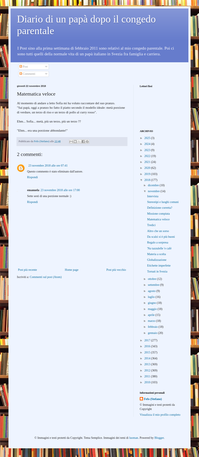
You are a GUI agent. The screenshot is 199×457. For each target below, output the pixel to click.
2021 (147, 162)
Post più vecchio (116, 269)
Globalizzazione (156, 259)
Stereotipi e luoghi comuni (163, 202)
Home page (71, 269)
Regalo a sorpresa (157, 242)
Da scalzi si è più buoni (161, 236)
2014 (147, 358)
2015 (147, 352)
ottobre (152, 279)
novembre (154, 191)
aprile (151, 315)
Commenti (27, 73)
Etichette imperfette (159, 265)
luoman (133, 437)
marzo (152, 320)
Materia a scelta (156, 254)
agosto (152, 291)
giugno (152, 302)
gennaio (153, 333)
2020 (147, 167)
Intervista (152, 196)
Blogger (159, 437)
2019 (147, 174)
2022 (147, 156)
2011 (147, 376)
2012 (147, 370)
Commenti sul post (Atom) (46, 277)
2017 (147, 340)
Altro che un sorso (158, 231)
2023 (147, 150)
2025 (147, 138)
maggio (153, 309)
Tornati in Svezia (157, 271)
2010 (147, 382)
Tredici (151, 225)
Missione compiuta (158, 213)
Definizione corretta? (159, 207)
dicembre (154, 185)
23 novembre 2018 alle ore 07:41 (48, 165)
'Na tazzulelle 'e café (159, 248)
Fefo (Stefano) (153, 399)
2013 (147, 364)
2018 (147, 180)
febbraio (153, 326)
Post (23, 66)
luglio (151, 297)
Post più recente (27, 269)
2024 (147, 144)
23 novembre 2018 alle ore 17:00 (60, 190)
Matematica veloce (158, 219)
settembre (154, 284)
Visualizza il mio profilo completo (160, 414)
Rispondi (32, 177)
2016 (147, 346)
